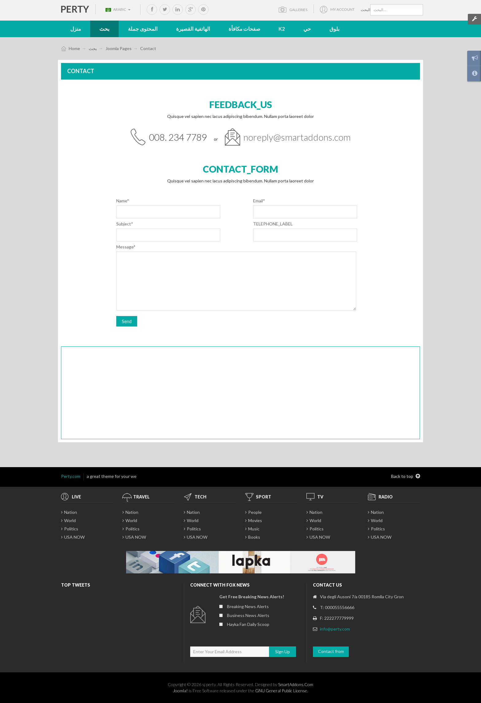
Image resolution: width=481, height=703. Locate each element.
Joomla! (180, 690)
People (255, 512)
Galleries (298, 9)
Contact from (331, 651)
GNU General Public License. (281, 690)
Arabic (118, 9)
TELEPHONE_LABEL (273, 223)
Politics (71, 528)
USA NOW (74, 537)
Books (254, 537)
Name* (122, 200)
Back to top (405, 476)
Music (254, 528)
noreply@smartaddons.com (297, 137)
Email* (259, 200)
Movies (255, 520)
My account (342, 9)
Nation (70, 512)
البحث (365, 9)
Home (74, 48)
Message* (126, 246)
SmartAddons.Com (295, 684)
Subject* (124, 223)
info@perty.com (335, 628)
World (70, 520)
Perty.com (70, 476)
